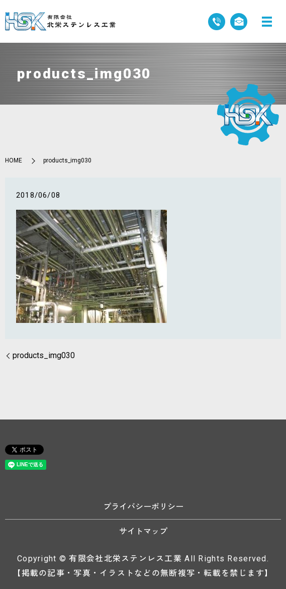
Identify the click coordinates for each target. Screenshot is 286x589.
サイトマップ (143, 531)
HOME (13, 160)
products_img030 (44, 355)
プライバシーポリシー (143, 507)
